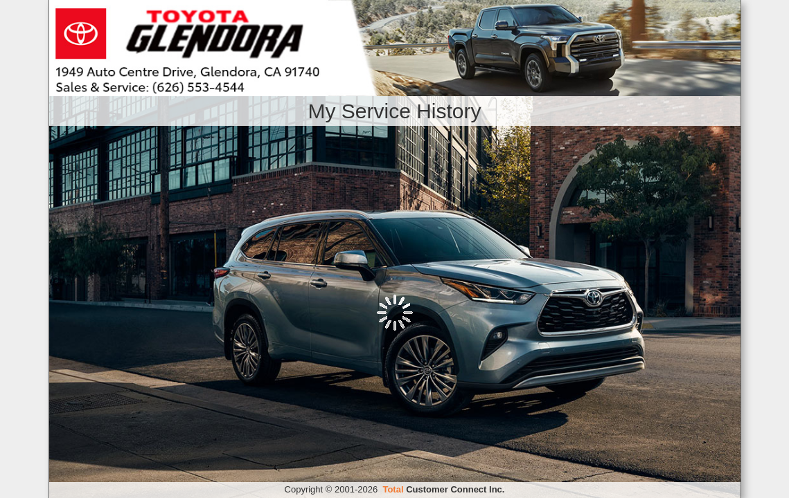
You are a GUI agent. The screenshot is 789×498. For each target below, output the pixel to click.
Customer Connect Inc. (443, 489)
